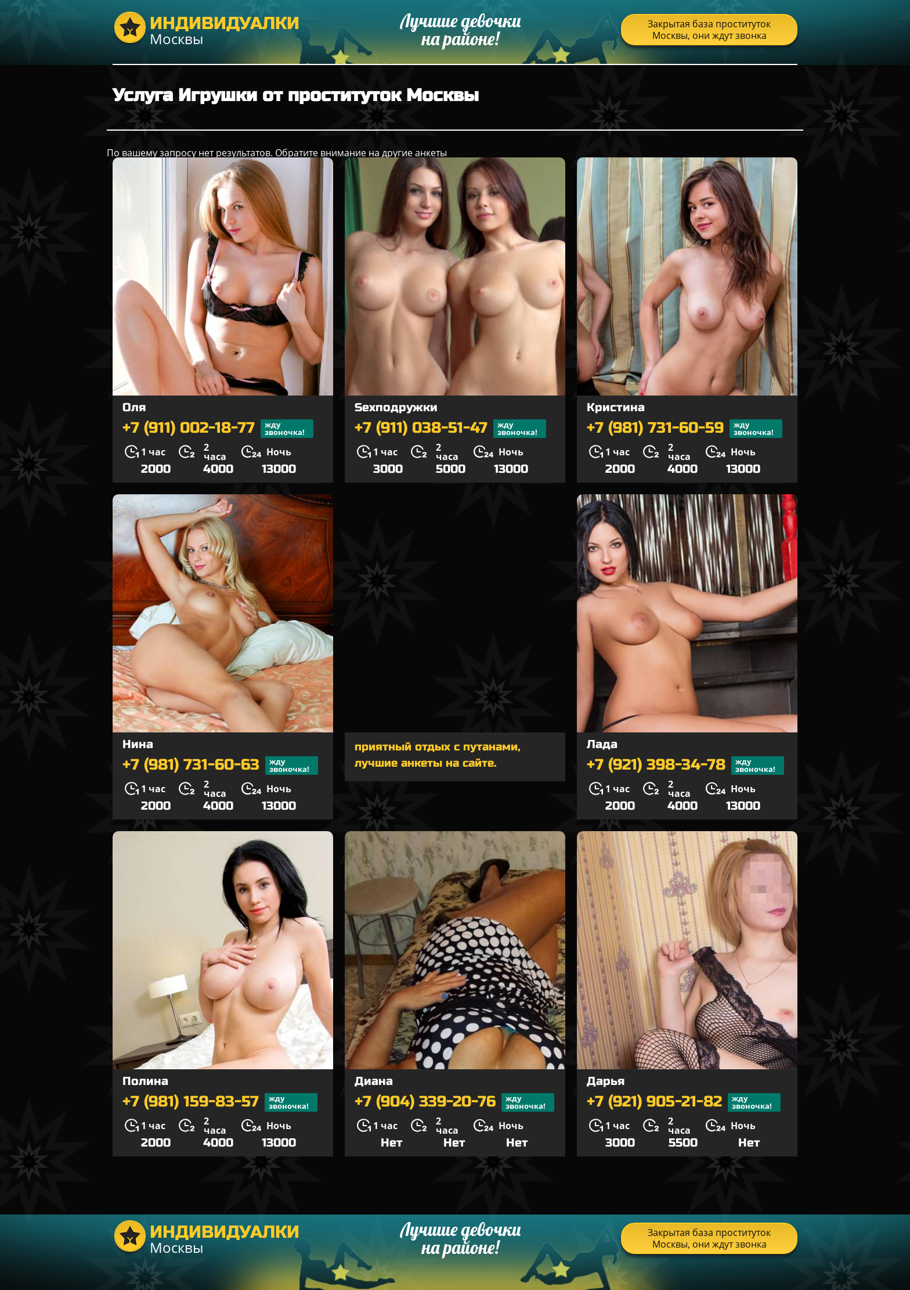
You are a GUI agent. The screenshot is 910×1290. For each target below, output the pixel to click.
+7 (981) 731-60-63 (220, 765)
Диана (374, 1081)
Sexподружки (396, 407)
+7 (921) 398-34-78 (685, 765)
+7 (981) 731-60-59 (684, 428)
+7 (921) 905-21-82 (684, 1102)
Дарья (605, 1081)
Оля (134, 407)
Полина (145, 1081)
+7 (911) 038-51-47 (450, 428)
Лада (602, 744)
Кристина (616, 407)
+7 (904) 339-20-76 (454, 1102)
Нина (137, 744)
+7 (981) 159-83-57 (219, 1102)
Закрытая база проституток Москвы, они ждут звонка (709, 29)
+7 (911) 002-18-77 (217, 428)
